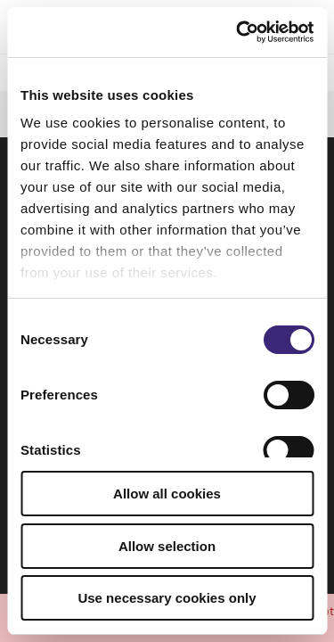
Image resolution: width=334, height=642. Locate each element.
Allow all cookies (167, 493)
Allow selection (167, 546)
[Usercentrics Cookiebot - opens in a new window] (238, 32)
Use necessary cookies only (166, 597)
